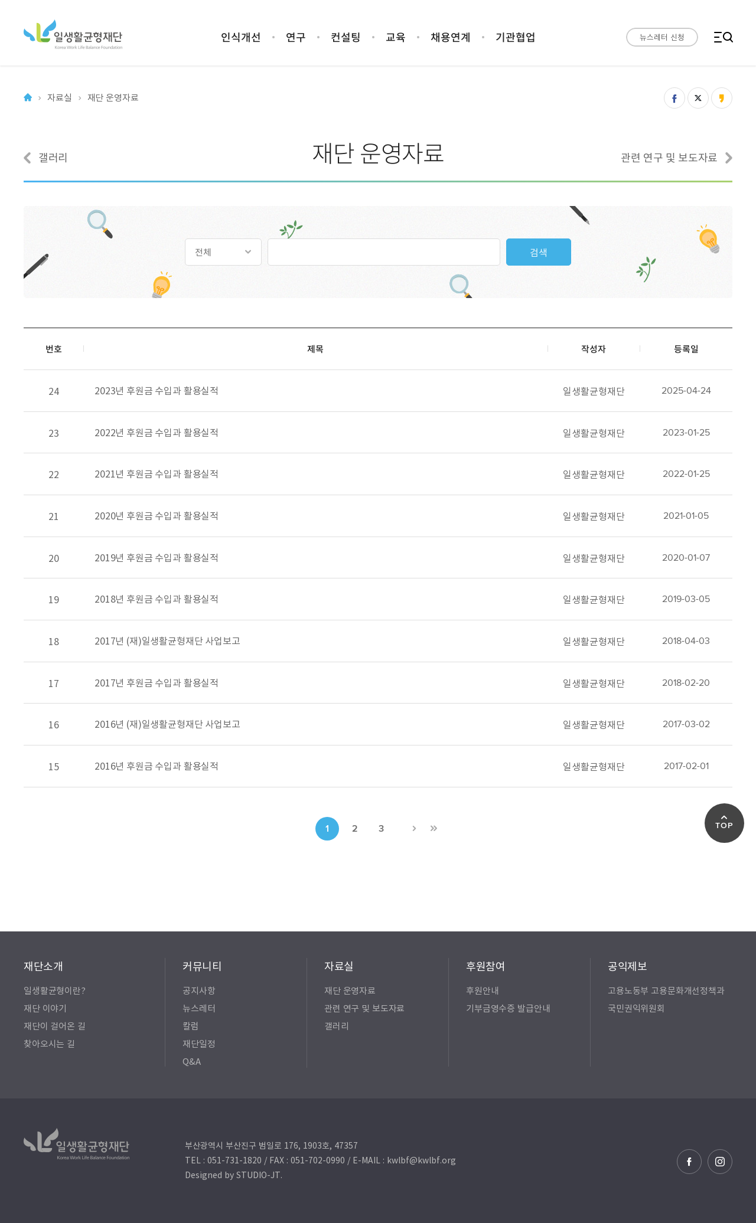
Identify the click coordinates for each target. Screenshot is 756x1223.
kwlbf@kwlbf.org (421, 1160)
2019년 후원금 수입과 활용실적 (156, 557)
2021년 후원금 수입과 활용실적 (156, 473)
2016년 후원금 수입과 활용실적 (156, 765)
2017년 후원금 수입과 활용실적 (156, 682)
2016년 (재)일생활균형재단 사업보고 (167, 724)
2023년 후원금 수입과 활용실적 (156, 390)
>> (433, 827)
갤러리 (46, 157)
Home (28, 97)
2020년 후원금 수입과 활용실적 (156, 515)
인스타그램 (720, 1161)
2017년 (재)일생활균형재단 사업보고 (167, 640)
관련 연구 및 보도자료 (676, 157)
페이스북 (689, 1161)
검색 (539, 252)
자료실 (59, 97)
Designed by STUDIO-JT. (233, 1175)
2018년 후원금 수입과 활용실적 (156, 598)
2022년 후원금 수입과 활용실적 (156, 431)
